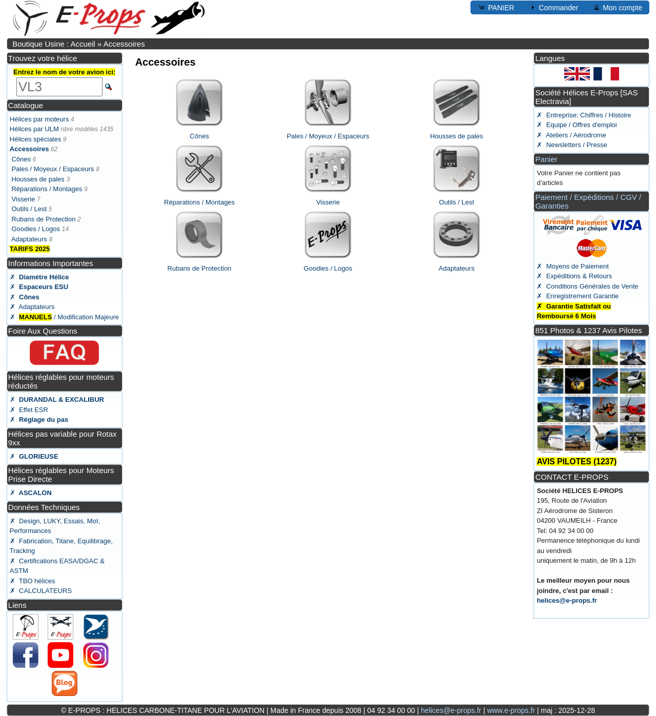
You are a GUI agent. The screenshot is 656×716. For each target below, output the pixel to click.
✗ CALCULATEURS (41, 591)
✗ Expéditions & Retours (574, 276)
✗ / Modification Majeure (64, 317)
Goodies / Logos (35, 229)
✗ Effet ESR (29, 410)
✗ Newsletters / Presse (572, 145)
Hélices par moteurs (39, 119)
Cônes (21, 159)
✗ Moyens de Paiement (572, 266)
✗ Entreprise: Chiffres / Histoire (584, 115)
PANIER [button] (496, 7)
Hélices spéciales (35, 139)
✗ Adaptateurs (32, 307)
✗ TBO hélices (32, 581)
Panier (546, 159)
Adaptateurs (29, 239)
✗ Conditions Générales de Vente (587, 286)
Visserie (23, 199)
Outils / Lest (29, 209)
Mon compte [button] (617, 7)
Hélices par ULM (34, 129)
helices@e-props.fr (567, 600)
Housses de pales (37, 179)
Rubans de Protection (43, 219)
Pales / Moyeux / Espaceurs (52, 169)
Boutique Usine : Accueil (53, 43)
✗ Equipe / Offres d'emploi (577, 125)
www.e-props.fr (511, 710)
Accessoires (124, 43)
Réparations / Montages (46, 189)
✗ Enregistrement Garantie (578, 296)
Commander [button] (553, 7)
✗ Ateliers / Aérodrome (571, 135)
